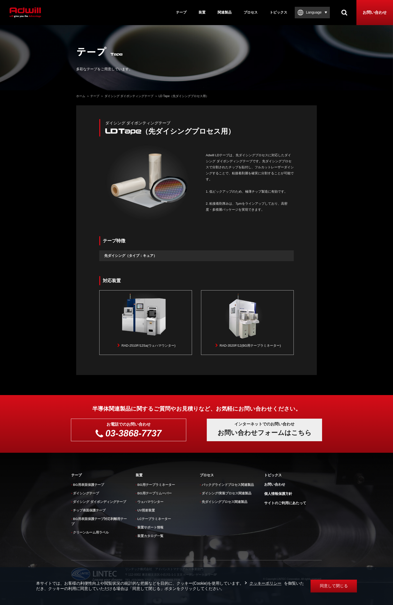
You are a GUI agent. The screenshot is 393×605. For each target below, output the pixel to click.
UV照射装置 (146, 510)
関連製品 (225, 12)
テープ (181, 12)
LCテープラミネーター (154, 519)
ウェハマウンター (150, 502)
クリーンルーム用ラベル (91, 532)
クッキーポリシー (265, 583)
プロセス (251, 12)
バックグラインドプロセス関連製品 (228, 485)
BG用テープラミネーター (156, 485)
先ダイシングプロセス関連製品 (224, 502)
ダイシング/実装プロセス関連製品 (227, 493)
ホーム (80, 96)
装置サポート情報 (150, 527)
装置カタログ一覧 (150, 536)
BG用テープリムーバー (154, 493)
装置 (202, 12)
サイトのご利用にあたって (285, 503)
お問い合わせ (375, 12)
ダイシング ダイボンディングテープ (99, 502)
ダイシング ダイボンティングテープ (129, 96)
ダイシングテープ (86, 493)
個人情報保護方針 (278, 494)
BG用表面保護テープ (88, 485)
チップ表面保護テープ (89, 510)
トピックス (278, 12)
